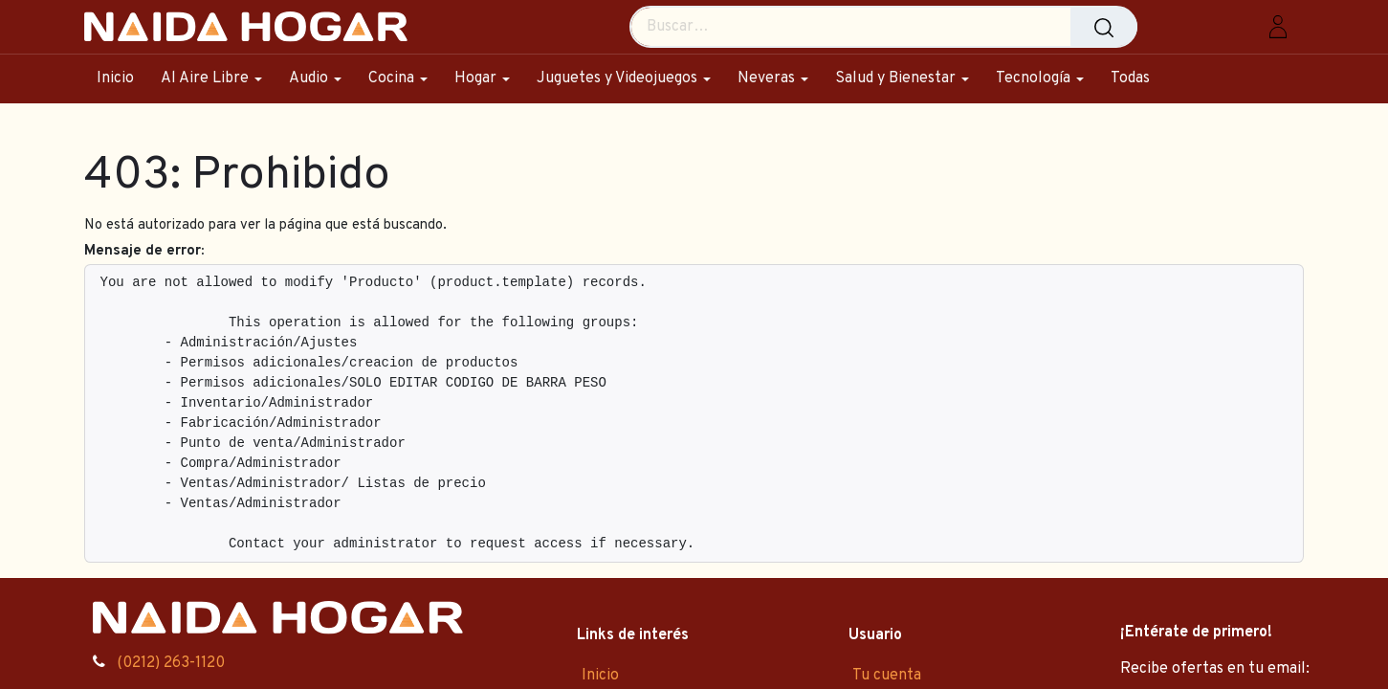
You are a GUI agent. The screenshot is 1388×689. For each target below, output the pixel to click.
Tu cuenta (886, 675)
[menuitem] (122, 79)
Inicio (600, 675)
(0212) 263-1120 (171, 663)
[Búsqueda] (1103, 27)
